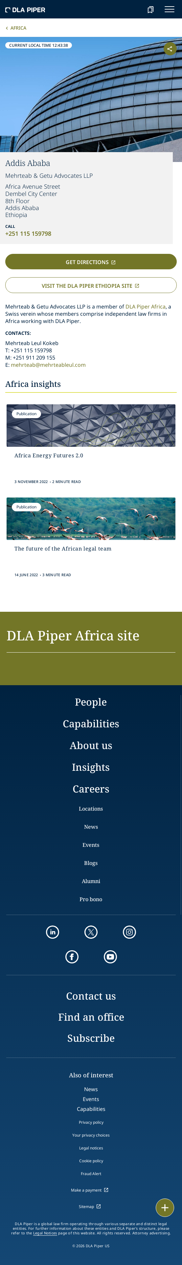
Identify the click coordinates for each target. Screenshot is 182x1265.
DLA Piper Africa (145, 306)
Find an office (91, 1017)
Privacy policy (91, 1122)
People (91, 702)
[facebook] (72, 956)
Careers (91, 788)
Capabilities (91, 723)
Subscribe (91, 1038)
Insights (91, 767)
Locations (91, 808)
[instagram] (129, 932)
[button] (91, 639)
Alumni (91, 881)
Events (90, 844)
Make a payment (86, 1190)
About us (91, 745)
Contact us (91, 996)
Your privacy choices (91, 1135)
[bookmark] (150, 9)
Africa (18, 28)
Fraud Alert (91, 1173)
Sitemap (86, 1206)
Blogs (91, 863)
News (91, 826)
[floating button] (165, 1207)
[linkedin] (52, 932)
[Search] (134, 9)
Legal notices (91, 1148)
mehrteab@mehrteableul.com (48, 364)
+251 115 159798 (28, 233)
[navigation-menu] (169, 9)
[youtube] (110, 956)
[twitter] (91, 932)
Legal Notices (45, 1233)
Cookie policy (91, 1161)
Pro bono (91, 899)
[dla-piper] (25, 9)
